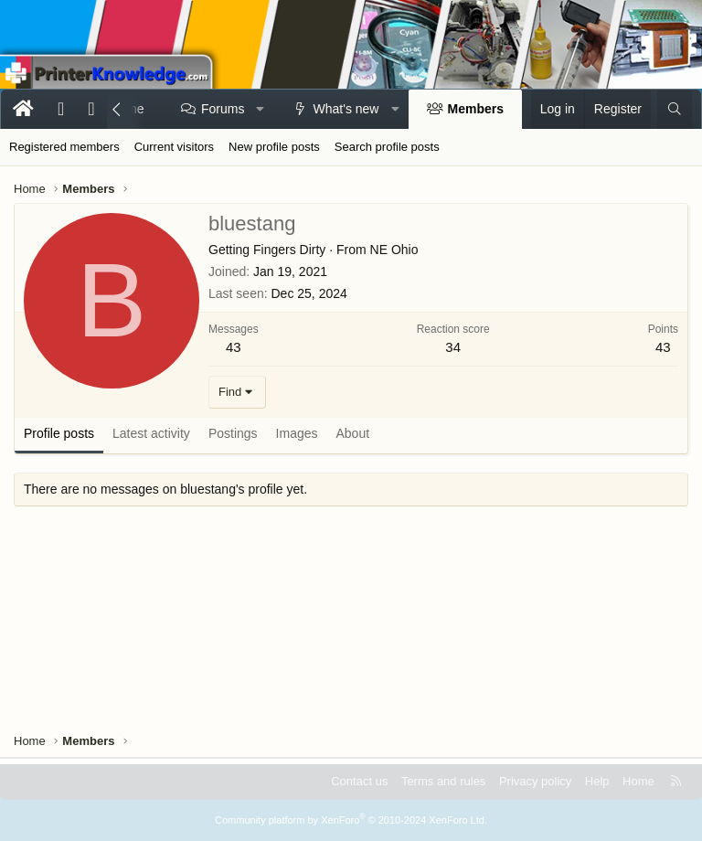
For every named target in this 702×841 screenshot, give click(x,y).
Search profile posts (387, 147)
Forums (222, 108)
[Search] (674, 110)
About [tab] (353, 433)
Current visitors (174, 147)
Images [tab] (297, 433)
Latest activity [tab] (151, 433)
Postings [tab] (233, 433)
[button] (260, 110)
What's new (346, 108)
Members (476, 108)
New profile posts (274, 147)
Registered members (64, 147)
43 (233, 347)
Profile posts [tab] (59, 433)
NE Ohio (394, 249)
